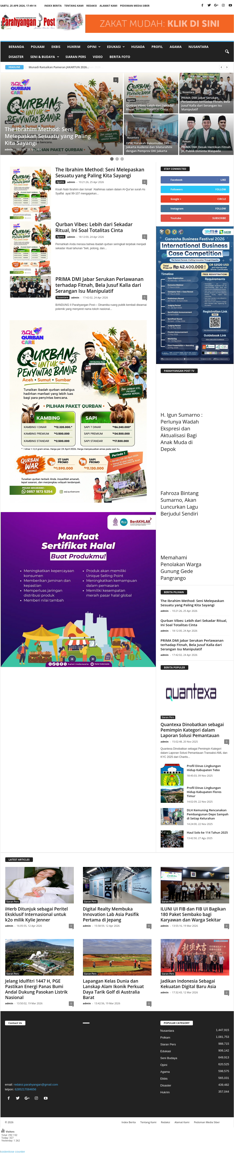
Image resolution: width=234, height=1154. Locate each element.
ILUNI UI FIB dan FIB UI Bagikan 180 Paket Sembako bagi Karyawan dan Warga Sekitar (193, 914)
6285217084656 (25, 1089)
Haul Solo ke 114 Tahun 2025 (207, 832)
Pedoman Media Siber (134, 5)
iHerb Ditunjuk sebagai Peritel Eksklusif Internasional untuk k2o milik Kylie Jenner (36, 914)
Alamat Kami (108, 5)
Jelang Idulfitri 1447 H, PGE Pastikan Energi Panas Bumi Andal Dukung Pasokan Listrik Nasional (36, 989)
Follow (220, 189)
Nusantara (198, 46)
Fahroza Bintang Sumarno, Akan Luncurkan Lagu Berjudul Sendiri (180, 503)
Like (223, 179)
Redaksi (91, 5)
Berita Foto (119, 57)
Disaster (16, 57)
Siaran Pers (76, 57)
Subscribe (219, 218)
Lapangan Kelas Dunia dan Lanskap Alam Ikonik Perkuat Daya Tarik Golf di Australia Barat (113, 989)
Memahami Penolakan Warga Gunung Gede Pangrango (181, 567)
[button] (227, 52)
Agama (175, 46)
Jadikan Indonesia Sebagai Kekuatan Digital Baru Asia (188, 983)
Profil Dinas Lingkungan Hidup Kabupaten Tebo (204, 768)
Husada (138, 46)
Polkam (38, 46)
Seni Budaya (168, 1058)
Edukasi (165, 1051)
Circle (221, 199)
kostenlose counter (12, 1151)
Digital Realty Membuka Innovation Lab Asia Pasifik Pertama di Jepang (111, 914)
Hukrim (73, 46)
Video (98, 57)
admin (9, 149)
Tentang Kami (74, 5)
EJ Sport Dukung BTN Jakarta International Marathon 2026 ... (68, 67)
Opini (163, 1065)
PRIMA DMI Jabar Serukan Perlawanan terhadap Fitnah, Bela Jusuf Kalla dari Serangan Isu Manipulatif (100, 285)
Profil (157, 46)
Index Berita (53, 5)
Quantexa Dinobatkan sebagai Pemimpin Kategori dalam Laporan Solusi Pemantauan (192, 730)
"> (39, 1053)
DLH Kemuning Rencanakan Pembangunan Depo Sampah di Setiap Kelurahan (208, 814)
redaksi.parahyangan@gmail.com (36, 1084)
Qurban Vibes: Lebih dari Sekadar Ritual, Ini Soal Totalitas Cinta (94, 227)
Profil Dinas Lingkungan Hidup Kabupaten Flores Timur (204, 792)
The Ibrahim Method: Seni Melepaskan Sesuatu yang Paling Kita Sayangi (100, 172)
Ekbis (55, 46)
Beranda (16, 46)
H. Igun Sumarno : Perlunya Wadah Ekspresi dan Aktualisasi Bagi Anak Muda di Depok (182, 431)
